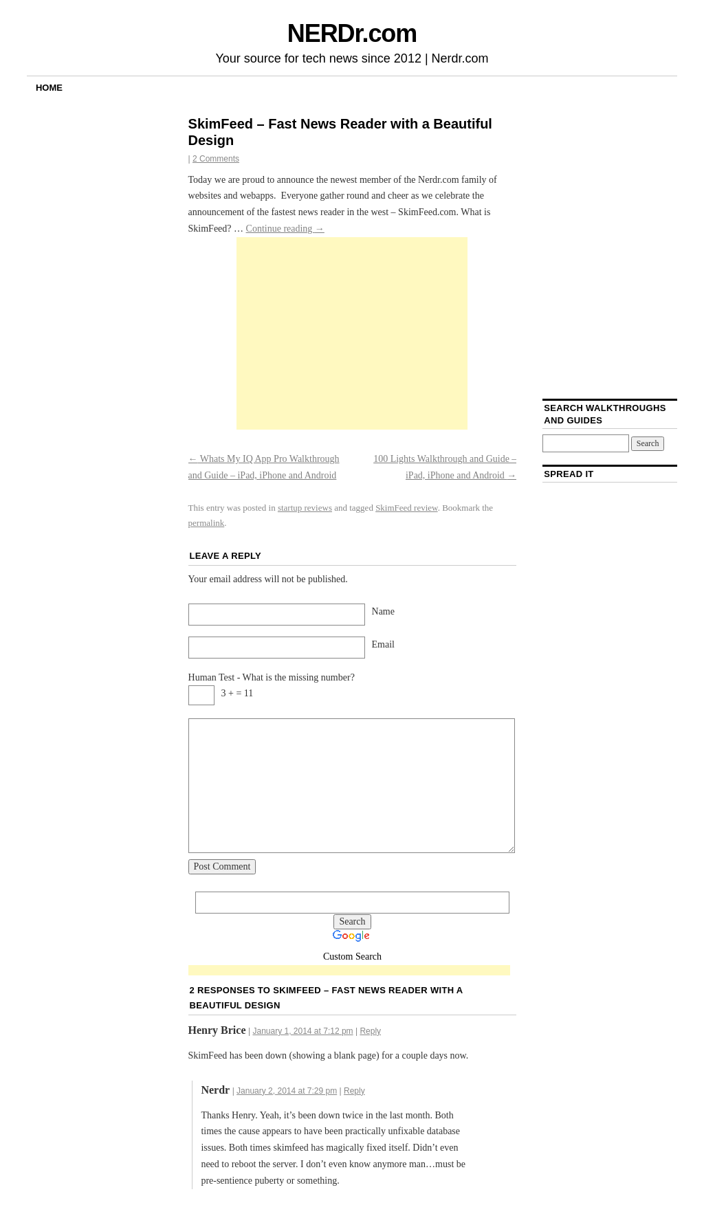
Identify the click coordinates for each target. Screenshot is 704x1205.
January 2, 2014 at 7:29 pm (286, 1091)
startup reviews (305, 507)
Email (383, 644)
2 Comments (215, 159)
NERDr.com (352, 33)
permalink (206, 523)
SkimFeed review (406, 507)
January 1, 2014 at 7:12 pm (302, 1031)
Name (383, 611)
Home (49, 87)
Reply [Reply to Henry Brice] (370, 1031)
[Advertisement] (352, 333)
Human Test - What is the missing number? (271, 677)
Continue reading (285, 228)
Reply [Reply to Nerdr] (354, 1091)
